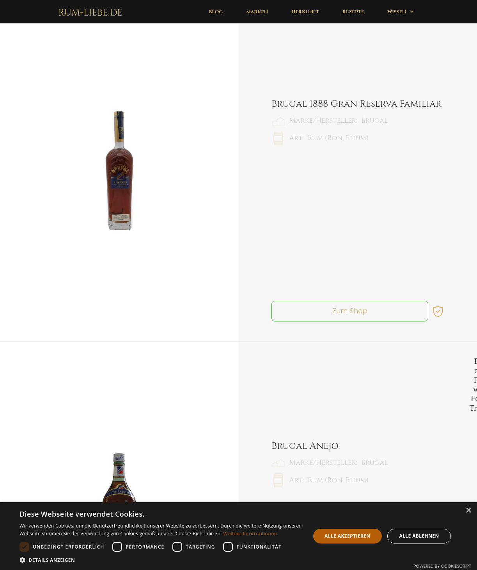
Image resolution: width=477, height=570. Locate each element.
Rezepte (353, 12)
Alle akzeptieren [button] (348, 536)
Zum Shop (349, 244)
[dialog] (238, 536)
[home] (88, 11)
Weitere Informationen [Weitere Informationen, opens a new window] (250, 533)
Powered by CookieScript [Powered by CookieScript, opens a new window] (442, 566)
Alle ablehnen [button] (419, 536)
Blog (216, 12)
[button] (400, 11)
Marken (257, 12)
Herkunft (305, 12)
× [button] (468, 511)
